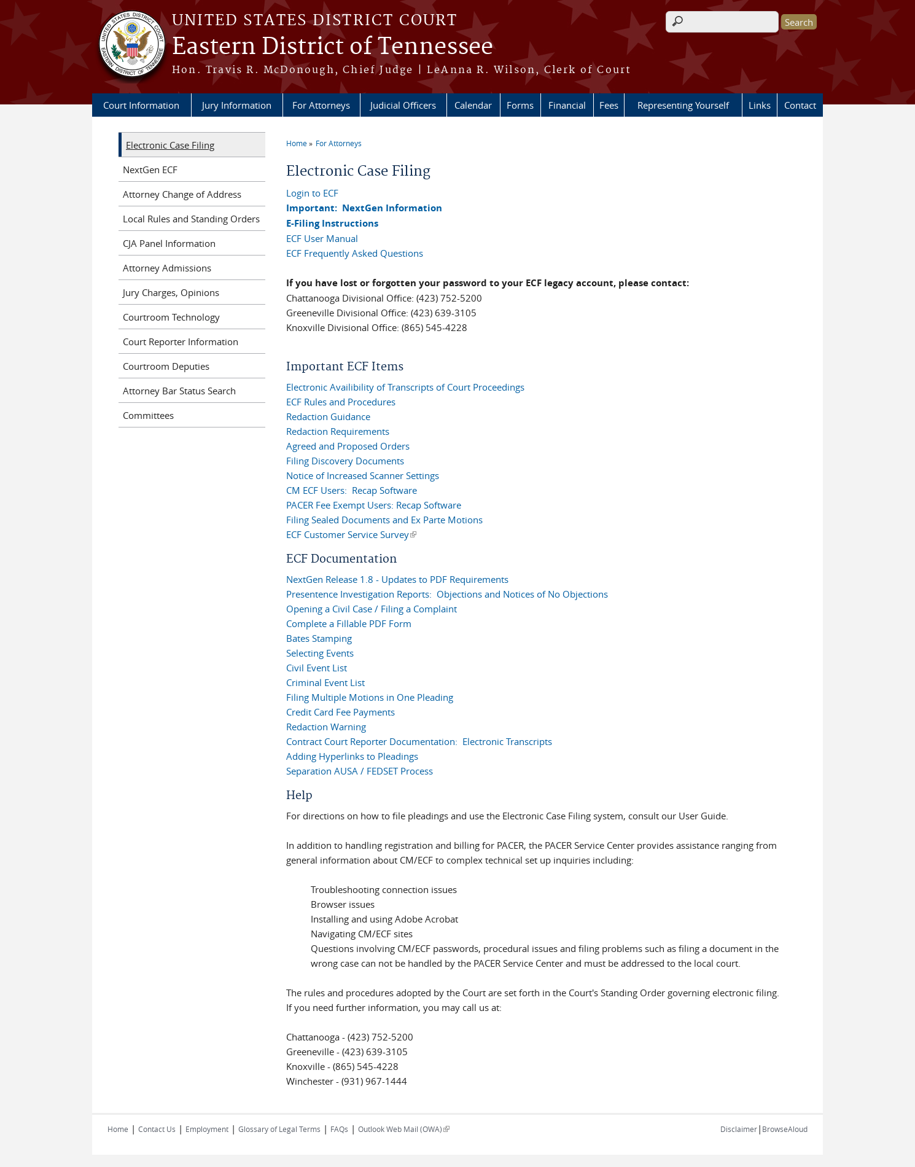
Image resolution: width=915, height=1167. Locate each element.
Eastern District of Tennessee (332, 47)
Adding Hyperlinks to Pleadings (352, 756)
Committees (148, 415)
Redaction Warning (326, 726)
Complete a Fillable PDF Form (348, 623)
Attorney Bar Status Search (179, 390)
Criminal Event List (325, 682)
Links (760, 105)
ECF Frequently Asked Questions (354, 253)
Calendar (473, 105)
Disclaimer (738, 1129)
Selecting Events (320, 653)
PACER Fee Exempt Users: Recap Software (373, 505)
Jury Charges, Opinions (171, 292)
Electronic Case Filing (170, 145)
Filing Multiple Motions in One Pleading (369, 697)
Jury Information (236, 105)
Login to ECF (312, 193)
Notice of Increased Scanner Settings (362, 475)
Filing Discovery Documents (345, 461)
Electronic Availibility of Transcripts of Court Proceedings (405, 387)
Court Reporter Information (180, 341)
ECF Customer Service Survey (351, 534)
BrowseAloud (785, 1129)
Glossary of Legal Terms (279, 1129)
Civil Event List (316, 668)
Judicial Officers (403, 105)
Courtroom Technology (171, 317)
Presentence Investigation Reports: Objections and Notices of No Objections (447, 594)
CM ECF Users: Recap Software (351, 490)
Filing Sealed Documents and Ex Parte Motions (384, 519)
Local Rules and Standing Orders (191, 219)
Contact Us (157, 1129)
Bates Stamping (319, 638)
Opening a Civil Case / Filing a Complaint (371, 609)
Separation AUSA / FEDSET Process (359, 771)
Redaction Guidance (328, 416)
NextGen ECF (150, 169)
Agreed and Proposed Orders (348, 446)
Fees (608, 105)
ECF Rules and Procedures (340, 402)
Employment (206, 1129)
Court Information (141, 105)
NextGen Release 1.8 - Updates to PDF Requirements (397, 579)
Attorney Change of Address (182, 194)
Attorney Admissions (167, 268)
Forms (520, 105)
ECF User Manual (322, 238)
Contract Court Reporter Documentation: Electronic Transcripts (419, 741)
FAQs (339, 1129)
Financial (567, 105)
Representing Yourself (683, 105)
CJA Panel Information (169, 243)
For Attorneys (321, 105)
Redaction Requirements (337, 431)
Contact (800, 105)
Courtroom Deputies (166, 366)
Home (296, 143)
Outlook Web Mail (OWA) (404, 1129)
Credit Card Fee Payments (340, 712)
